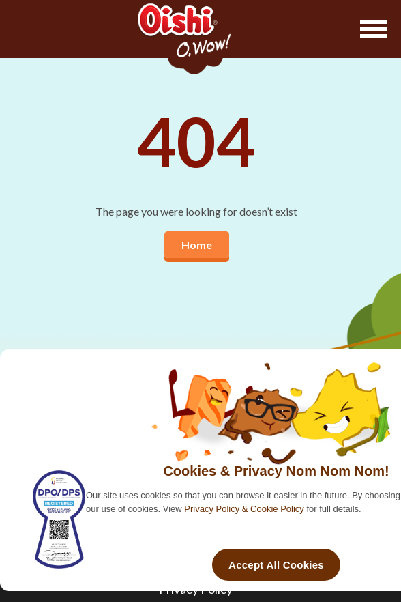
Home (196, 244)
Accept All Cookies (276, 565)
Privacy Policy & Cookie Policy (244, 509)
